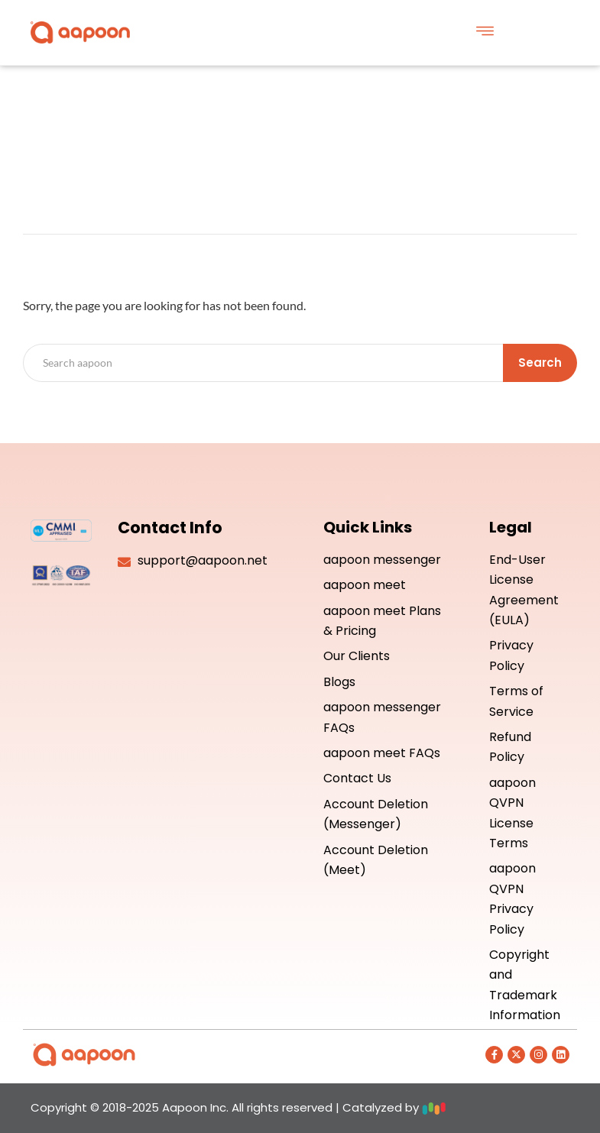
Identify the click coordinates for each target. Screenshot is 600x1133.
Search (540, 362)
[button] (485, 32)
